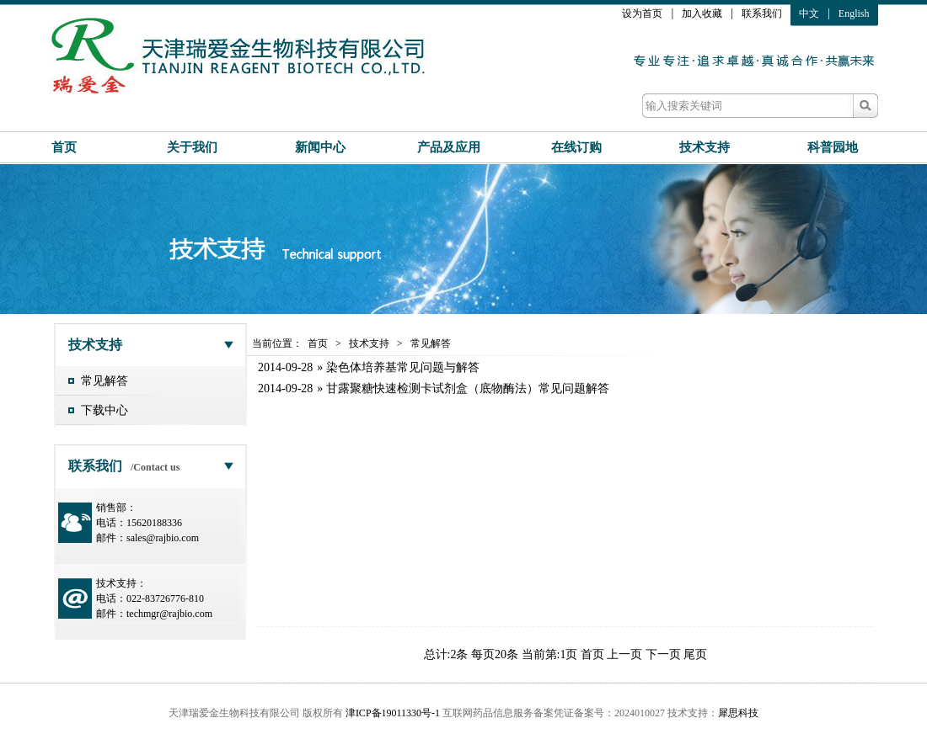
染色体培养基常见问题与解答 (403, 367)
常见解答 (104, 381)
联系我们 (762, 13)
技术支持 (704, 147)
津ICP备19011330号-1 (393, 713)
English (854, 13)
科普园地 (832, 147)
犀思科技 (738, 713)
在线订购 (576, 147)
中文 (809, 13)
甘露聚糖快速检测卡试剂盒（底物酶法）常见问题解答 (467, 388)
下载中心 (104, 410)
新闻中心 (320, 147)
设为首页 (642, 13)
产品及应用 (448, 147)
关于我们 (192, 147)
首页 (64, 147)
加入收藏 (702, 13)
